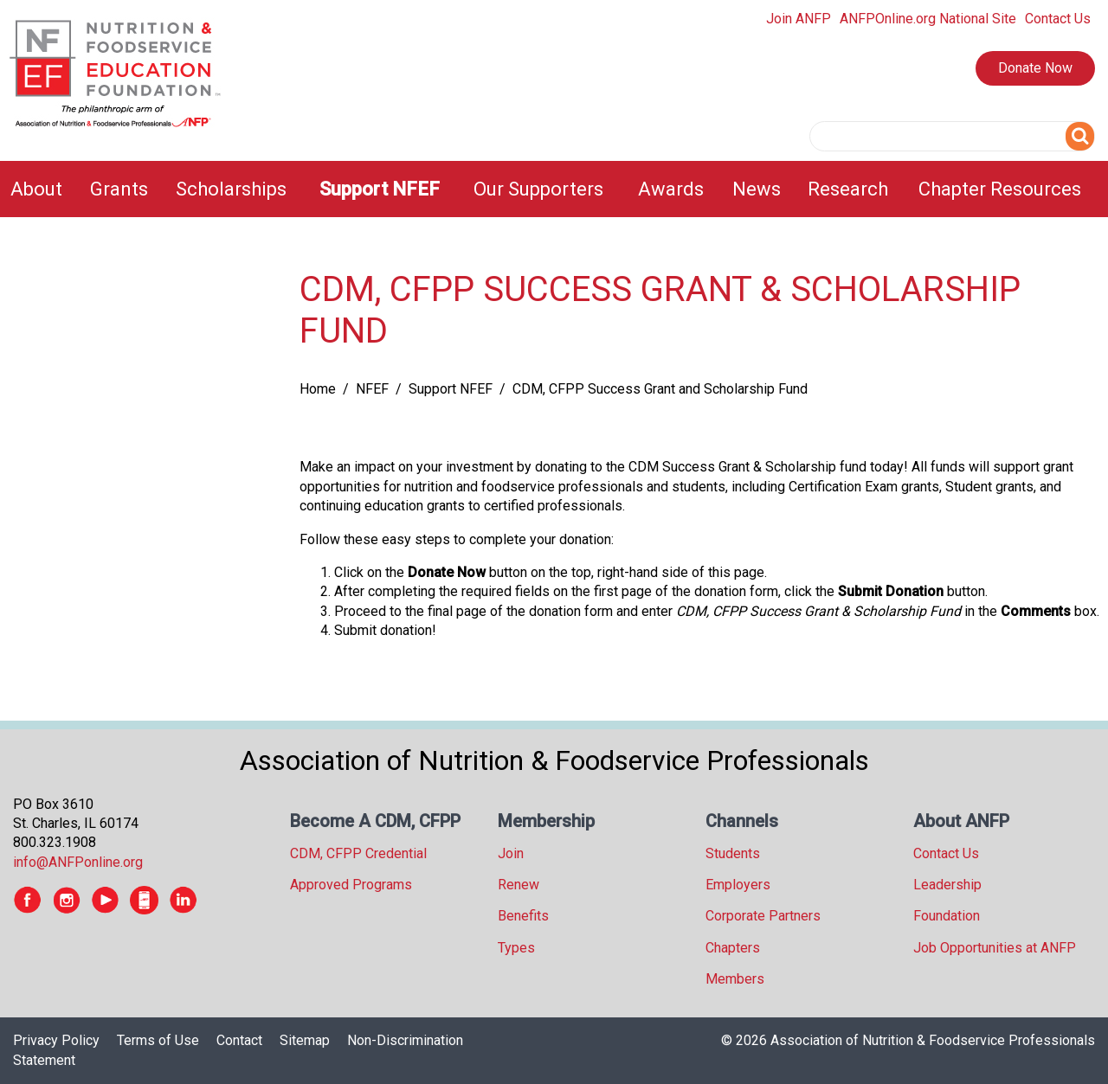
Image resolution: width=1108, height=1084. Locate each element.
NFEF (372, 389)
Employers (737, 884)
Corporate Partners (763, 916)
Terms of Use (158, 1040)
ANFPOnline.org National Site (928, 18)
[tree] (138, 270)
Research (848, 189)
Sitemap (305, 1040)
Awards (671, 189)
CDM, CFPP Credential (358, 853)
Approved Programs (351, 884)
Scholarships (231, 189)
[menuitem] (40, 189)
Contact (239, 1040)
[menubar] (554, 189)
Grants (119, 189)
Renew (518, 884)
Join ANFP (798, 18)
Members (734, 979)
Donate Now (1035, 68)
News (756, 189)
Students (732, 853)
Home (318, 389)
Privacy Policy (56, 1040)
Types (516, 948)
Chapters (732, 948)
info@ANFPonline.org (78, 862)
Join (511, 853)
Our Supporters (538, 189)
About (36, 189)
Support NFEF (379, 189)
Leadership (947, 884)
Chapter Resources (999, 189)
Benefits (523, 916)
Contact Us (1058, 18)
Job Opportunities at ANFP (994, 948)
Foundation (946, 916)
